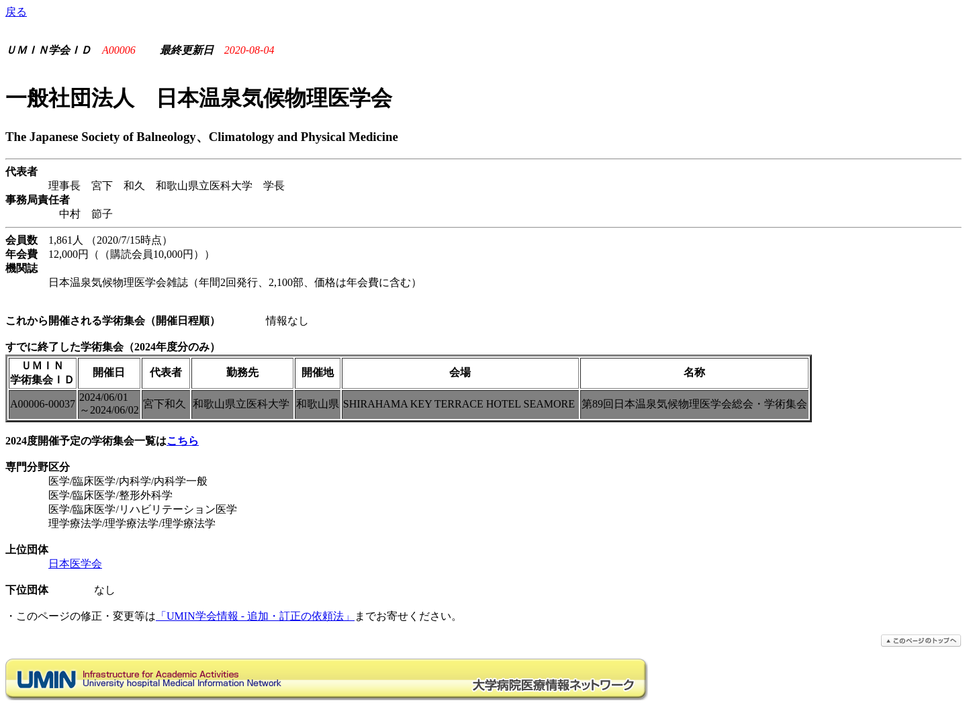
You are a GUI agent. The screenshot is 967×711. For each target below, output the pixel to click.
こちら (183, 440)
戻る (16, 11)
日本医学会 (75, 563)
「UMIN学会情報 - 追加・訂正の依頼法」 (255, 616)
